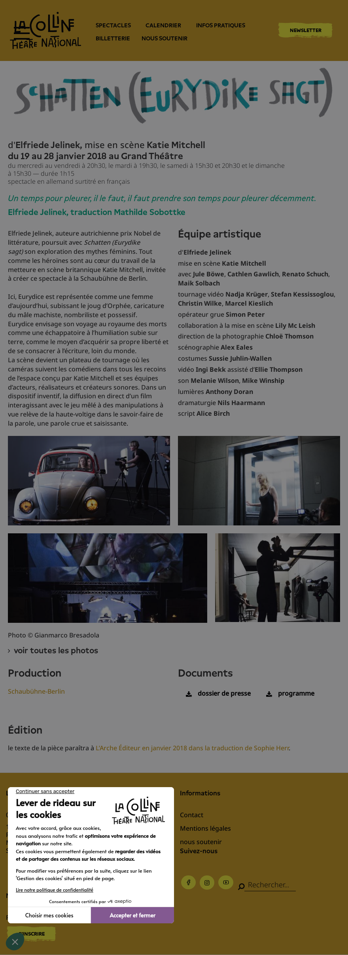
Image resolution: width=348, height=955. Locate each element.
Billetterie (113, 38)
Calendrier (163, 25)
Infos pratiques (220, 25)
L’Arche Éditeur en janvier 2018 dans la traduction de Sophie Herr (192, 748)
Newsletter (306, 30)
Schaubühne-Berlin (36, 691)
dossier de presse (224, 693)
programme (296, 693)
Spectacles (113, 25)
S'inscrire (32, 934)
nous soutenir (164, 38)
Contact (191, 814)
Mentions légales (205, 828)
